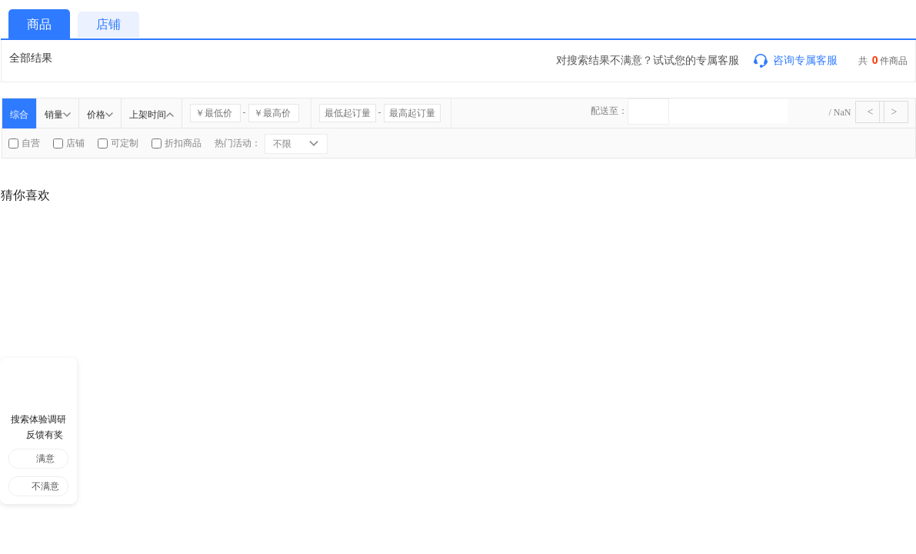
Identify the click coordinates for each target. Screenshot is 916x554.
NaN (842, 112)
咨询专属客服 (794, 60)
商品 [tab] (39, 24)
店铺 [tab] (108, 24)
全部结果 (30, 58)
